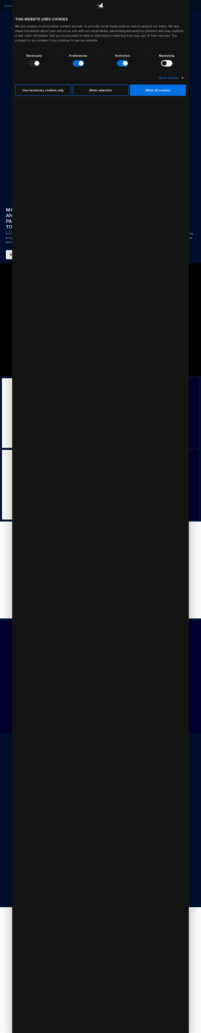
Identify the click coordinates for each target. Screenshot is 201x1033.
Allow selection (100, 90)
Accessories (12, 5)
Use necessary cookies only (43, 90)
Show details (168, 77)
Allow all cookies (157, 90)
